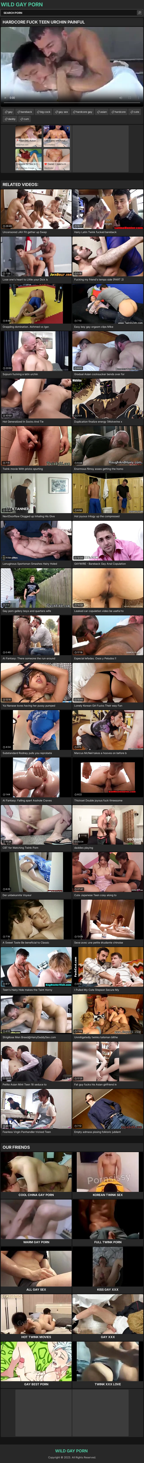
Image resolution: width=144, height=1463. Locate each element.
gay (10, 111)
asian (103, 111)
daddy (12, 118)
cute (136, 111)
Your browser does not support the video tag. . (72, 67)
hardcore (120, 111)
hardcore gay (84, 111)
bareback (26, 111)
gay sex (63, 111)
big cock (45, 111)
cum (26, 118)
